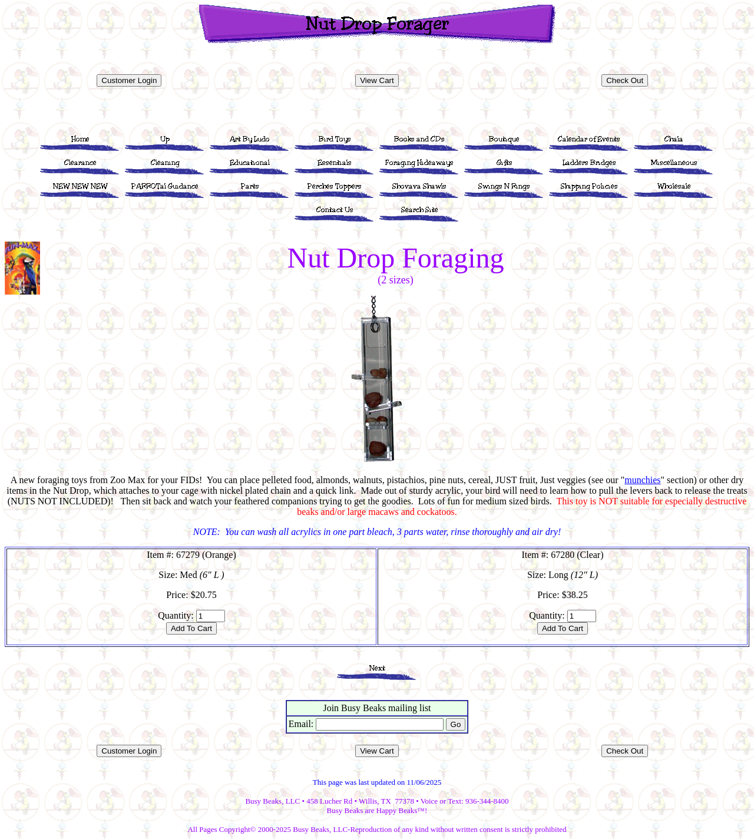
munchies (642, 480)
